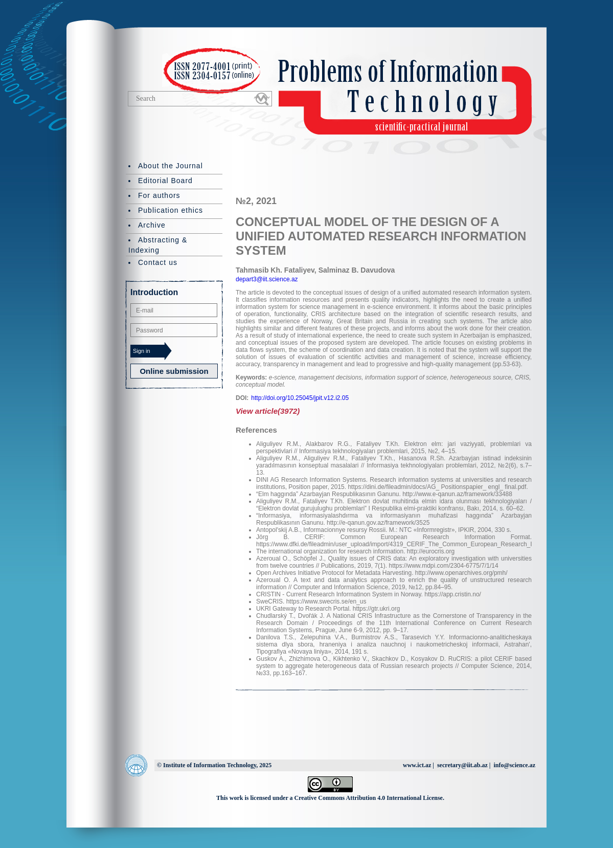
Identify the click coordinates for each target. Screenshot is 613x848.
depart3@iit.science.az (267, 279)
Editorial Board (165, 180)
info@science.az (514, 765)
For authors (159, 195)
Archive (152, 225)
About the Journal (170, 166)
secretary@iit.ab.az (462, 765)
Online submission (174, 371)
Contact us (157, 262)
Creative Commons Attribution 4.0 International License (368, 797)
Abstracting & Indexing (157, 245)
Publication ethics (170, 210)
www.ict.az (417, 765)
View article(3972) (268, 411)
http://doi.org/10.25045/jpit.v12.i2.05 (300, 397)
